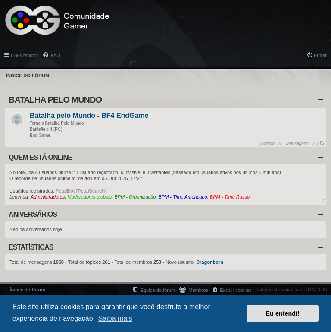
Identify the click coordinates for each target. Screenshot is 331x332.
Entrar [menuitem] (320, 55)
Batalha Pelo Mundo (55, 99)
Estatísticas (31, 247)
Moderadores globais (90, 196)
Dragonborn (209, 262)
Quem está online (40, 157)
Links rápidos (25, 55)
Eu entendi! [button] (283, 313)
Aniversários (33, 214)
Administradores (48, 196)
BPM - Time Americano (183, 196)
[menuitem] (231, 290)
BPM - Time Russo (230, 196)
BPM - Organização (135, 196)
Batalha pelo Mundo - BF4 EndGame (89, 116)
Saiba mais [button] (115, 318)
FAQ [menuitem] (55, 55)
